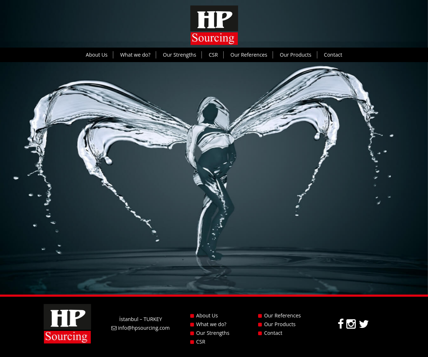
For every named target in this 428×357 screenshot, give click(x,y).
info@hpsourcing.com (140, 327)
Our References (249, 54)
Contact (333, 54)
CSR (213, 54)
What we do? (135, 54)
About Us (96, 54)
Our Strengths (179, 54)
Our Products (295, 54)
